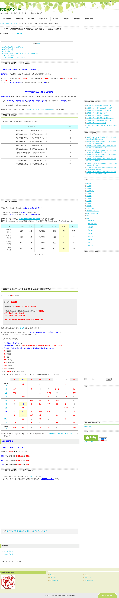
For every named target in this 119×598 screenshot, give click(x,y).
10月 (5, 415)
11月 (5, 419)
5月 (6, 396)
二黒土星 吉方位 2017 (40, 531)
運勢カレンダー (43, 19)
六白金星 (88, 203)
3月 (6, 389)
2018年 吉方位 (8, 551)
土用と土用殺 (90, 208)
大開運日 (90, 227)
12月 (5, 422)
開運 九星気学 (89, 19)
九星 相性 (55, 19)
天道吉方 (90, 230)
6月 (6, 400)
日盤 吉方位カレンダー (92, 211)
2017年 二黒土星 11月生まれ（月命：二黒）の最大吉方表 (20, 53)
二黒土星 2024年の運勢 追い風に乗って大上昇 (99, 108)
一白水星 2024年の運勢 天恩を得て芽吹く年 (98, 105)
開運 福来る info (10, 9)
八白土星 (88, 201)
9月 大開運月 (9, 55)
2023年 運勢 (19, 19)
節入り (88, 216)
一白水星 (88, 183)
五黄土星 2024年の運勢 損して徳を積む (97, 113)
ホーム (52, 575)
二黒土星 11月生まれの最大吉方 (12, 47)
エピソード (91, 221)
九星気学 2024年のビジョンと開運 (96, 123)
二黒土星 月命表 (7, 51)
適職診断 (66, 19)
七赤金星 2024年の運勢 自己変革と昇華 (97, 115)
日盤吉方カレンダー (47, 479)
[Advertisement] (39, 182)
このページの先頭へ (107, 596)
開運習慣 (90, 245)
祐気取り (19, 33)
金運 (89, 242)
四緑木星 (88, 206)
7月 (6, 404)
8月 (6, 408)
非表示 (38, 43)
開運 (87, 218)
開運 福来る (87, 426)
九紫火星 (88, 193)
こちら (22, 328)
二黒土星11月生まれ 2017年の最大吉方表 (39, 109)
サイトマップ (53, 577)
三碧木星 (88, 188)
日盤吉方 (90, 233)
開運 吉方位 (77, 19)
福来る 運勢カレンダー (92, 213)
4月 (6, 393)
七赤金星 (88, 186)
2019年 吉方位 (8, 554)
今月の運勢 (31, 19)
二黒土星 (13, 33)
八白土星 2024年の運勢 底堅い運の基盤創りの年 (99, 118)
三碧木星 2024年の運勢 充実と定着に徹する (98, 110)
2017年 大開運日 (12, 531)
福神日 (90, 239)
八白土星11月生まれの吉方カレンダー (61, 434)
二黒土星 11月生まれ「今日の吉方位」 (14, 57)
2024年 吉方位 (7, 19)
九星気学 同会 (90, 191)
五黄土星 (88, 198)
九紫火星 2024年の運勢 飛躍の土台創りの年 (98, 120)
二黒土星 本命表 (7, 49)
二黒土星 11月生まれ (25, 531)
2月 (6, 385)
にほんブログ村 (88, 441)
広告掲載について (55, 580)
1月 (6, 428)
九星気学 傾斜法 (92, 224)
